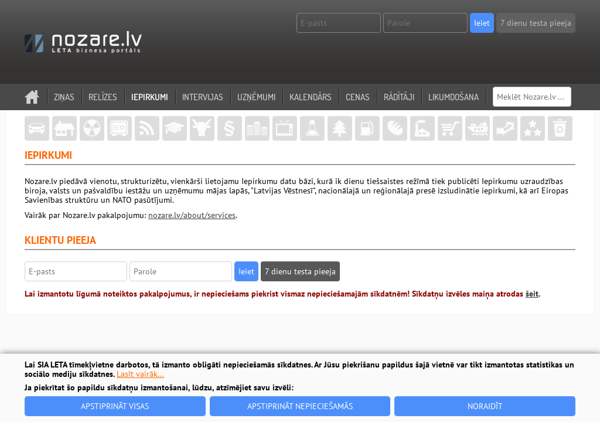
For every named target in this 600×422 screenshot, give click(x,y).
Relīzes (102, 97)
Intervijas (202, 97)
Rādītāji (399, 97)
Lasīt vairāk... (140, 374)
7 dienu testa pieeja (535, 23)
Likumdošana (453, 97)
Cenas (358, 97)
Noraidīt (485, 406)
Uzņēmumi (256, 97)
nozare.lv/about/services (192, 215)
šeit (532, 293)
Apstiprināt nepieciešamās (300, 406)
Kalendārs (310, 97)
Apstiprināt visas (115, 406)
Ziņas (64, 97)
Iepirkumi (149, 97)
